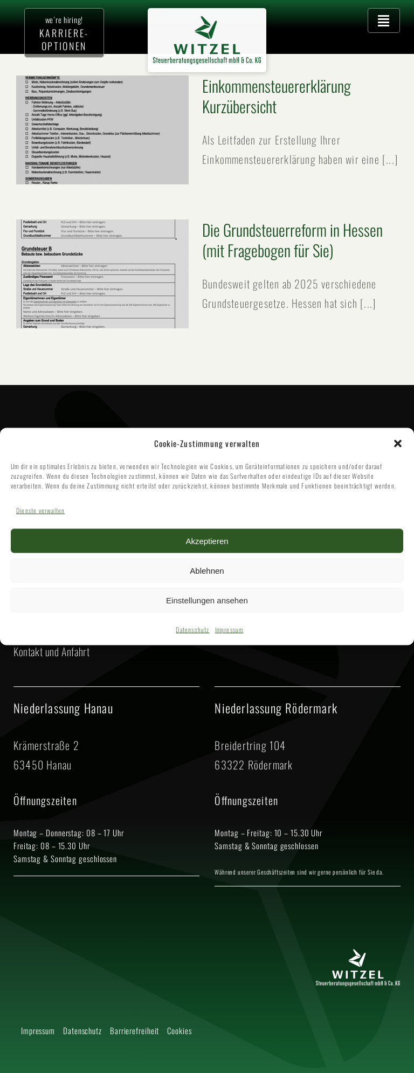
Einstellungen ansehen (207, 599)
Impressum (229, 629)
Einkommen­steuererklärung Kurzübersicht (276, 96)
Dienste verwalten (40, 510)
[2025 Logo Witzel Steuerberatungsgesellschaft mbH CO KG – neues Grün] (207, 21)
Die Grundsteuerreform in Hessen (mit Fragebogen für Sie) (292, 240)
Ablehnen (207, 570)
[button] (397, 443)
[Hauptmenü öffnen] (384, 20)
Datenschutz (192, 629)
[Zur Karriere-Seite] (64, 33)
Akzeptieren (206, 540)
